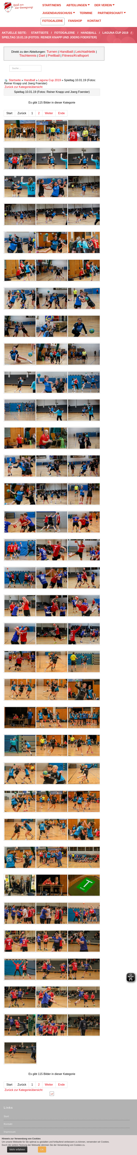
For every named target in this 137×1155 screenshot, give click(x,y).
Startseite (15, 80)
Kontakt (8, 1123)
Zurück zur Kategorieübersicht (23, 86)
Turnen (51, 51)
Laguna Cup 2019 (49, 80)
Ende (61, 113)
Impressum (10, 1131)
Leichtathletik (85, 51)
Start (6, 1116)
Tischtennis (27, 55)
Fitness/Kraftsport (75, 55)
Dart (42, 55)
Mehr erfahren (17, 1149)
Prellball (54, 55)
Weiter (49, 113)
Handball (66, 51)
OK (42, 1149)
